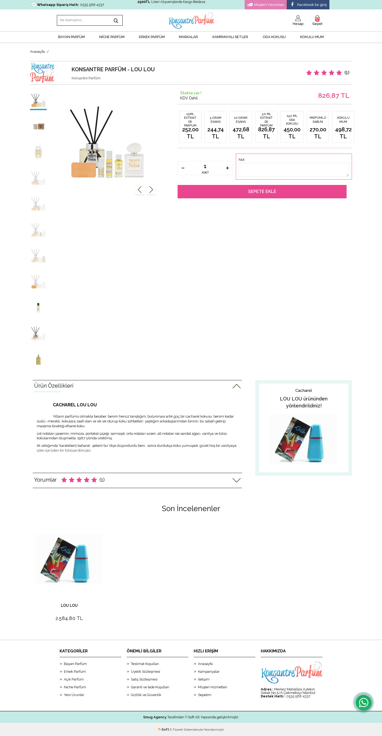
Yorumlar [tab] (69, 479)
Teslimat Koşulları (145, 663)
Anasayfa (205, 663)
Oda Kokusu (274, 36)
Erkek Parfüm (75, 671)
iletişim (204, 679)
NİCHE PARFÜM (111, 36)
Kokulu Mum (312, 36)
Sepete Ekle (262, 191)
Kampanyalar (209, 671)
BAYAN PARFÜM (71, 36)
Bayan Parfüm (75, 663)
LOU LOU (69, 605)
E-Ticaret (176, 729)
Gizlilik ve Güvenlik (146, 695)
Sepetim (204, 695)
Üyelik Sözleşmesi (145, 671)
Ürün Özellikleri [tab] (54, 385)
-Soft (164, 729)
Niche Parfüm (75, 687)
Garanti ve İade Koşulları (150, 687)
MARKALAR (188, 36)
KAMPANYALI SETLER (230, 36)
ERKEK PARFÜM (152, 36)
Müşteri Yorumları (265, 5)
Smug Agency (155, 717)
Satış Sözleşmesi (144, 679)
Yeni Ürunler (74, 695)
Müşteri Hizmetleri (212, 687)
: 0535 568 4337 (67, 5)
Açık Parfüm (74, 679)
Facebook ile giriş (308, 5)
